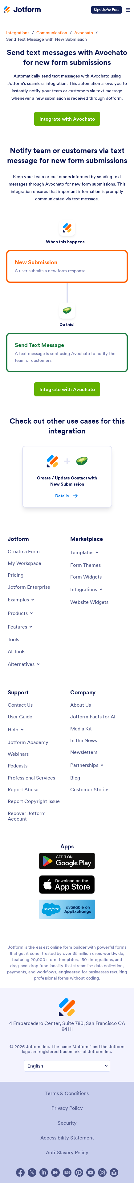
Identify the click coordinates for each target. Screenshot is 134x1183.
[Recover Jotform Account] (36, 816)
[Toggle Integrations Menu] (86, 589)
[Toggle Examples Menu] (21, 599)
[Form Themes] (85, 565)
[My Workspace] (24, 563)
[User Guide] (20, 716)
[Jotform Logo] (22, 10)
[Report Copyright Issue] (34, 801)
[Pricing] (15, 575)
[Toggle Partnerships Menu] (87, 765)
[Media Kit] (81, 728)
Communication (51, 33)
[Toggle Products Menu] (21, 613)
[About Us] (80, 705)
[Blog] (75, 778)
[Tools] (13, 639)
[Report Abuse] (23, 789)
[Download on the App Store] (67, 884)
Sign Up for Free (106, 9)
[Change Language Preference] (67, 1066)
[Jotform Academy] (28, 742)
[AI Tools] (16, 651)
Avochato (83, 33)
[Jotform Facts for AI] (93, 716)
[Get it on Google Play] (67, 861)
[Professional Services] (31, 778)
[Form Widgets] (86, 577)
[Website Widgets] (89, 602)
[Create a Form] (24, 551)
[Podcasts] (17, 765)
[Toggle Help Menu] (16, 729)
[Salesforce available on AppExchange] (67, 909)
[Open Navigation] (128, 10)
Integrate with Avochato (67, 119)
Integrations (17, 33)
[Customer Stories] (89, 789)
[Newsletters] (83, 752)
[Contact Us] (20, 705)
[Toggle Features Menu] (20, 626)
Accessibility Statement (67, 1138)
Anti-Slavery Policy (67, 1152)
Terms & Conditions (67, 1093)
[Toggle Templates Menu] (84, 552)
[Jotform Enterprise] (29, 587)
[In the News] (83, 740)
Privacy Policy (67, 1108)
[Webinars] (18, 754)
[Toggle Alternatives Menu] (24, 664)
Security (67, 1123)
